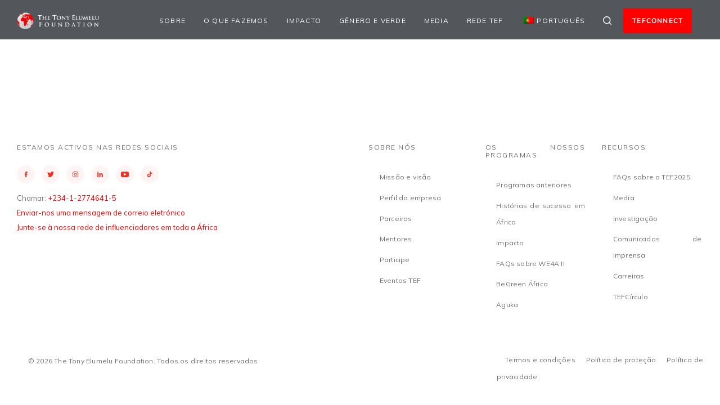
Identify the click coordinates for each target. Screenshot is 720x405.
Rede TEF (485, 20)
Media (436, 20)
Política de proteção (621, 360)
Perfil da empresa (410, 198)
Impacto (304, 20)
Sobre (172, 20)
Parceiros (396, 218)
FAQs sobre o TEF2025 (651, 177)
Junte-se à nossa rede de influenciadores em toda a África (117, 227)
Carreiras (629, 276)
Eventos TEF (400, 280)
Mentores (396, 239)
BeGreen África (522, 284)
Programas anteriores (534, 185)
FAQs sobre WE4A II (530, 263)
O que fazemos (236, 20)
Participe (395, 259)
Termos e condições (540, 360)
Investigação (635, 218)
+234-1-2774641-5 (82, 198)
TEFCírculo (630, 296)
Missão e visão (405, 177)
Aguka (507, 304)
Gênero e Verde (372, 20)
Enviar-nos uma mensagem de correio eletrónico (101, 212)
